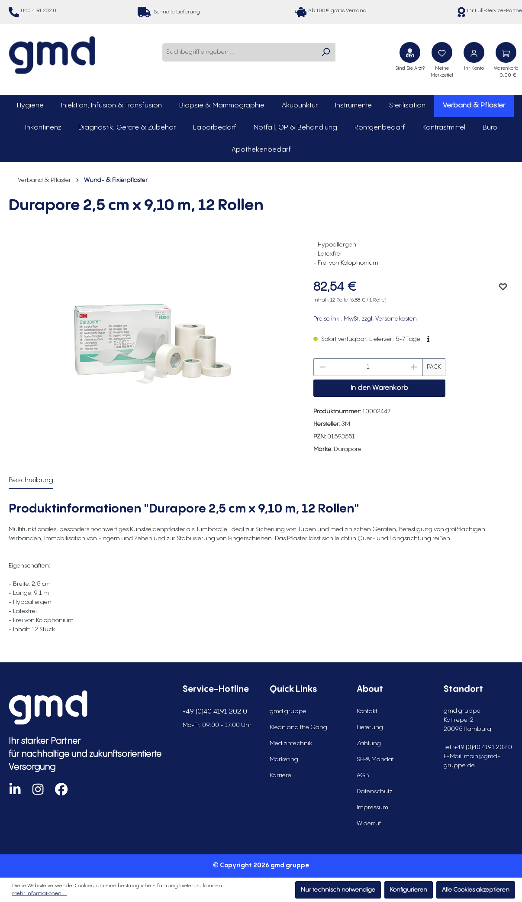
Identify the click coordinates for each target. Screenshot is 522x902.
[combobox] (239, 52)
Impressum (372, 808)
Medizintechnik (291, 743)
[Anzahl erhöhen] (414, 367)
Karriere (280, 775)
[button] (428, 339)
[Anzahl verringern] (322, 367)
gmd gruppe (288, 711)
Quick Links (293, 689)
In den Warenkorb (379, 388)
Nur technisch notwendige (338, 890)
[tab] (31, 481)
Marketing (284, 759)
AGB (363, 775)
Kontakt (367, 711)
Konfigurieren (408, 890)
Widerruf (369, 824)
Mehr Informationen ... (39, 893)
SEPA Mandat (375, 759)
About (370, 689)
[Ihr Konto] (474, 52)
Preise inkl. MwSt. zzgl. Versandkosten (365, 319)
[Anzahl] (368, 367)
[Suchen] (325, 52)
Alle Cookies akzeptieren (475, 890)
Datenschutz (374, 791)
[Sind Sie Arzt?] (410, 52)
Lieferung (370, 727)
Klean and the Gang (298, 727)
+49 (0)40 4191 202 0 (215, 711)
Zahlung (369, 743)
